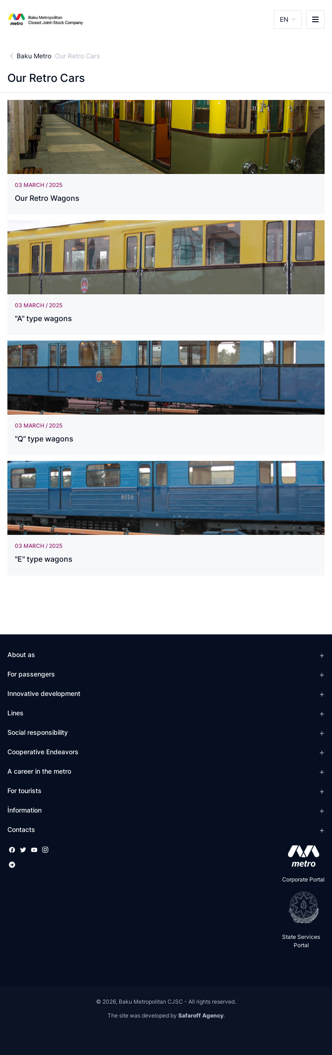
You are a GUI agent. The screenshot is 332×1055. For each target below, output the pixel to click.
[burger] (315, 19)
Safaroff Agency (200, 1015)
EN (284, 19)
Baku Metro (34, 56)
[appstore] (301, 856)
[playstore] (301, 907)
